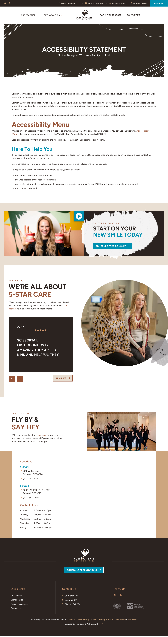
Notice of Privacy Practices (102, 620)
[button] (78, 217)
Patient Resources (110, 15)
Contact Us (133, 15)
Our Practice (29, 15)
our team (42, 435)
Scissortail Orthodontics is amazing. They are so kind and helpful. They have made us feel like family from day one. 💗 (39, 348)
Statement (132, 620)
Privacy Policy (83, 620)
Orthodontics (53, 15)
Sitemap (72, 620)
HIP (101, 625)
